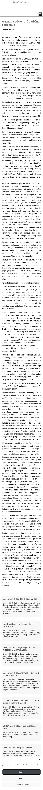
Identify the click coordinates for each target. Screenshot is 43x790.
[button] (39, 760)
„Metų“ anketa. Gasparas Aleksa (17, 747)
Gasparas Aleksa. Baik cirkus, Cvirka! (20, 599)
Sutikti (21, 772)
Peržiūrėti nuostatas (21, 785)
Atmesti (21, 778)
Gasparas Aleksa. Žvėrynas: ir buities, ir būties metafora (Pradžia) (21, 701)
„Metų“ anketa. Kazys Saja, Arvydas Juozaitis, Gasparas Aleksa (19, 648)
